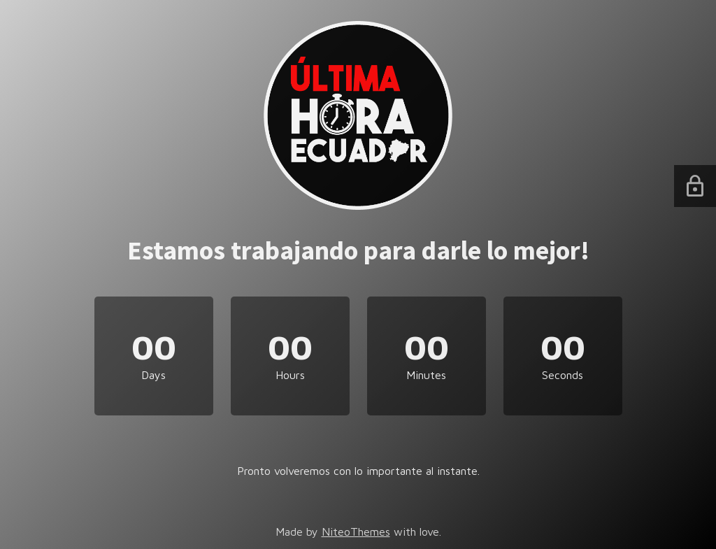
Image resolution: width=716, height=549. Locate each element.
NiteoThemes (356, 531)
